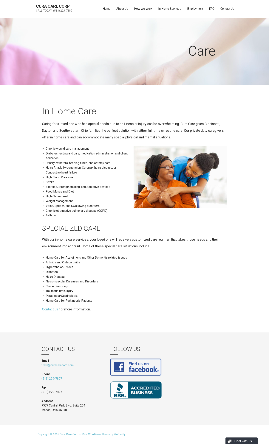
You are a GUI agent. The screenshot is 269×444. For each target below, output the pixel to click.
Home (106, 8)
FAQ (211, 8)
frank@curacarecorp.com (57, 365)
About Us (122, 8)
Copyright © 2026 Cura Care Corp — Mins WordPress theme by (76, 434)
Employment (195, 8)
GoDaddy (119, 434)
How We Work (143, 8)
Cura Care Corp (53, 6)
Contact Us (227, 8)
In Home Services (169, 8)
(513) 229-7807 (51, 378)
